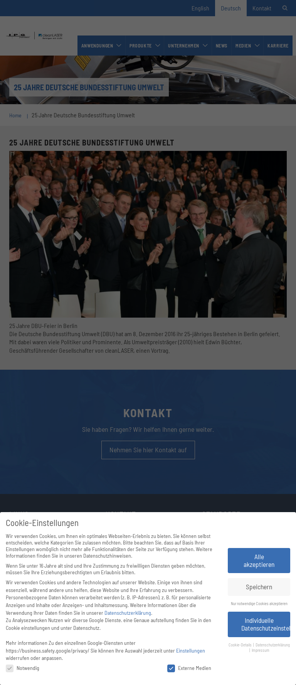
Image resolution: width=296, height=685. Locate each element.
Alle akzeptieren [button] (259, 560)
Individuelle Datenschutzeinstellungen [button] (265, 624)
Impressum (260, 650)
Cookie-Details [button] (240, 644)
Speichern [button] (259, 586)
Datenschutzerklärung (127, 612)
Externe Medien (189, 668)
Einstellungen (190, 650)
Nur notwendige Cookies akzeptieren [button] (259, 603)
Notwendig (22, 668)
